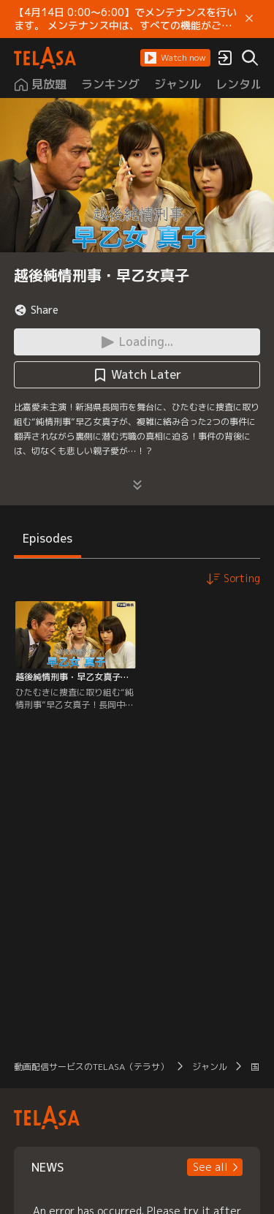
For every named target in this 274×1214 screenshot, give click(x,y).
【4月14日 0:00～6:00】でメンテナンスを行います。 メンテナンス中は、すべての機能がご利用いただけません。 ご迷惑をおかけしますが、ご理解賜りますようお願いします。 (125, 19)
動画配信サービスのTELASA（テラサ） (91, 1066)
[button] (175, 58)
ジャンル (209, 1066)
